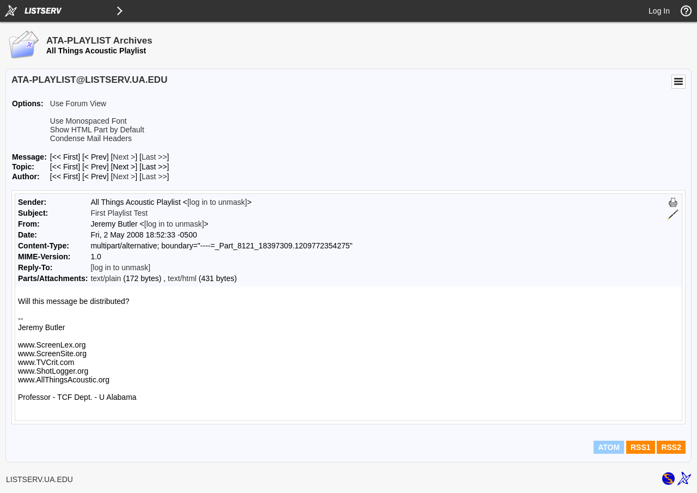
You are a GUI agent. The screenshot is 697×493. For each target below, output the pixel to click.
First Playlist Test (119, 213)
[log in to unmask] (217, 202)
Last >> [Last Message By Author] (154, 176)
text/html (182, 278)
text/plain (105, 278)
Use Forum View (78, 103)
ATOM (609, 447)
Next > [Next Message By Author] (124, 176)
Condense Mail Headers (91, 138)
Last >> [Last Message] (154, 157)
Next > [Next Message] (124, 157)
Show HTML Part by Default (97, 129)
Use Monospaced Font (88, 121)
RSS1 (641, 447)
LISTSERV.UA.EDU (39, 479)
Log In (659, 11)
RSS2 (671, 447)
